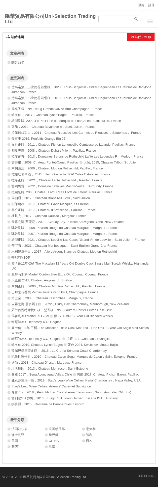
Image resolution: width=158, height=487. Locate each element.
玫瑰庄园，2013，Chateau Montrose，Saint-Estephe (49, 368)
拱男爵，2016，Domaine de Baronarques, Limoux (47, 404)
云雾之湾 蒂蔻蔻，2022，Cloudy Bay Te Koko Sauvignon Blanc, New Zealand (67, 222)
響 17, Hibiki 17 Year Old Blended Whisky (83, 316)
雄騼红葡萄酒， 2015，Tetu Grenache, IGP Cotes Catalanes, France (61, 174)
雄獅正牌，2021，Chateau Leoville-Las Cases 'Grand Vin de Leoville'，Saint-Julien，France (78, 240)
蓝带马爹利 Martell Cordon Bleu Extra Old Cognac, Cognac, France (59, 274)
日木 (89, 441)
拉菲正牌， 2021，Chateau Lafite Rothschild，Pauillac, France (56, 180)
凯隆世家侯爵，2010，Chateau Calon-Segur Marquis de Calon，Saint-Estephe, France (74, 356)
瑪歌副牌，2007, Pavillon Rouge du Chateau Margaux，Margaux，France (64, 234)
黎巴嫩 (53, 435)
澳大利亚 (17, 435)
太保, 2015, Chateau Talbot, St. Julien (110, 162)
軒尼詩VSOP (20, 257)
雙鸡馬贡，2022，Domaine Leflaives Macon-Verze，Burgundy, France (62, 186)
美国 (14, 441)
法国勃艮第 (57, 429)
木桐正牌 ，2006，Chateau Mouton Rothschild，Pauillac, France (58, 286)
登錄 (141, 5)
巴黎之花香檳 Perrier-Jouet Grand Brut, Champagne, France (54, 292)
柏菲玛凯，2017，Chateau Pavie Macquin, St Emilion (50, 204)
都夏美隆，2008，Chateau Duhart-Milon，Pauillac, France (53, 150)
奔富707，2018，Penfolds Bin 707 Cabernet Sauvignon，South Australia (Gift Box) (71, 392)
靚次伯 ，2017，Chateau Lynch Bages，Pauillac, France (52, 115)
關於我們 (17, 62)
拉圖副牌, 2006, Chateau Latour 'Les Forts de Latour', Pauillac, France (62, 192)
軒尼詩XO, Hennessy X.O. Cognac (36, 322)
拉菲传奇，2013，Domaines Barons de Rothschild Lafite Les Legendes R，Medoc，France (77, 156)
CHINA (54, 441)
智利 (89, 435)
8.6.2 (147, 476)
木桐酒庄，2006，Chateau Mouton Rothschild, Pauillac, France (57, 168)
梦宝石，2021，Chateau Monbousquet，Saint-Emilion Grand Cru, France (64, 245)
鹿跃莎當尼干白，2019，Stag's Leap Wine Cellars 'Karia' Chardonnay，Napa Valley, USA (76, 380)
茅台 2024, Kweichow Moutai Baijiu (93, 345)
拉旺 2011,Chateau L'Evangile (88, 339)
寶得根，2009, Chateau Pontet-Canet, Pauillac (45, 162)
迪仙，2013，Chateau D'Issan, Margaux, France (46, 362)
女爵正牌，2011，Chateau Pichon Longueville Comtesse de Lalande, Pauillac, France (73, 144)
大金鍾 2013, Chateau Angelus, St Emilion (41, 280)
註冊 (151, 5)
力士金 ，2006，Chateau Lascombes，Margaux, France (52, 298)
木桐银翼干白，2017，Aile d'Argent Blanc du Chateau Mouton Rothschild (64, 251)
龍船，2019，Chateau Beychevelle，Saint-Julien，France (53, 127)
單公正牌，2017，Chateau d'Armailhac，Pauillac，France (53, 210)
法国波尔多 (19, 429)
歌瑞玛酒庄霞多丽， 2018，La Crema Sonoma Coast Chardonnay (59, 350)
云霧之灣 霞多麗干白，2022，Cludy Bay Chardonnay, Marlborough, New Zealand (70, 304)
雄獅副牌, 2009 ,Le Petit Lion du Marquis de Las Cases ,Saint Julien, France (66, 121)
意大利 (91, 429)
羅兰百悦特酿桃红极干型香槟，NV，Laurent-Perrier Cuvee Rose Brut (61, 310)
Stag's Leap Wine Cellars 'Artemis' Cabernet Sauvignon (51, 386)
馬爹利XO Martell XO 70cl (30, 316)
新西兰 (16, 447)
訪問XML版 (140, 37)
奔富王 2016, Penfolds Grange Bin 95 (38, 138)
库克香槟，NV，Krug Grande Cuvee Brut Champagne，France (57, 109)
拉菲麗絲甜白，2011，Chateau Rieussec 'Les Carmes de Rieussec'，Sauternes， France (76, 133)
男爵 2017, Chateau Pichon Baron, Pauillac (108, 374)
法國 (52, 447)
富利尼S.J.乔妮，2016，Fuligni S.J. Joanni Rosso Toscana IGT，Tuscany (64, 398)
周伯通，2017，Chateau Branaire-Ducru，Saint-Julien (50, 198)
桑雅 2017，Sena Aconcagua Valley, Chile (41, 374)
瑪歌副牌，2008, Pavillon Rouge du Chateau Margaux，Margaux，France (64, 228)
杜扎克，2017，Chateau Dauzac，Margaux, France (48, 216)
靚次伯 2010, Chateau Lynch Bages (37, 345)
